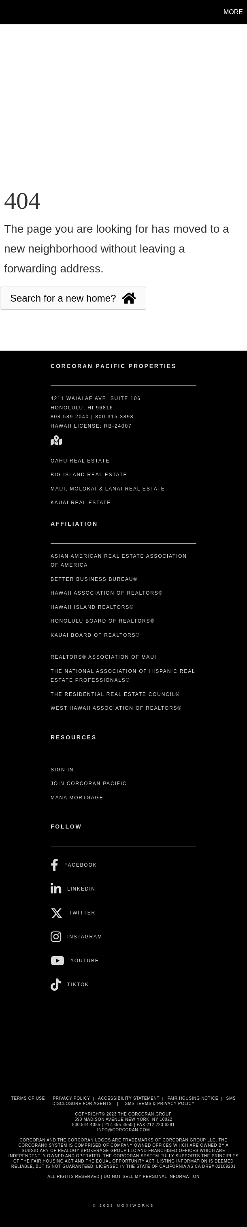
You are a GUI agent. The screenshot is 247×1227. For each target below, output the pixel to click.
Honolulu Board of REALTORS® (103, 621)
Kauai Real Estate (81, 502)
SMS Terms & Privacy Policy (160, 1103)
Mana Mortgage (77, 798)
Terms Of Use (28, 1098)
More (233, 12)
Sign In (62, 770)
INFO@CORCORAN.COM (123, 1130)
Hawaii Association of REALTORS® (107, 593)
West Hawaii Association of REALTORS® (116, 708)
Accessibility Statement (129, 1098)
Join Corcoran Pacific (89, 783)
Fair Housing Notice (193, 1098)
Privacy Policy (71, 1098)
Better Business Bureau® (94, 579)
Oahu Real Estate (80, 461)
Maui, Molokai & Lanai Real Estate (108, 489)
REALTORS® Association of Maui (104, 657)
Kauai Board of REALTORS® (95, 635)
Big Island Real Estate (89, 475)
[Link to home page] (10, 12)
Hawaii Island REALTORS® (92, 607)
